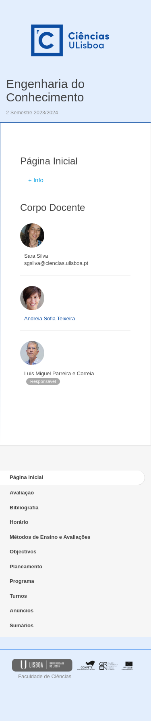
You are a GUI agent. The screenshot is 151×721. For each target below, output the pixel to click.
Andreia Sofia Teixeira (49, 318)
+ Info (35, 180)
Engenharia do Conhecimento (45, 90)
